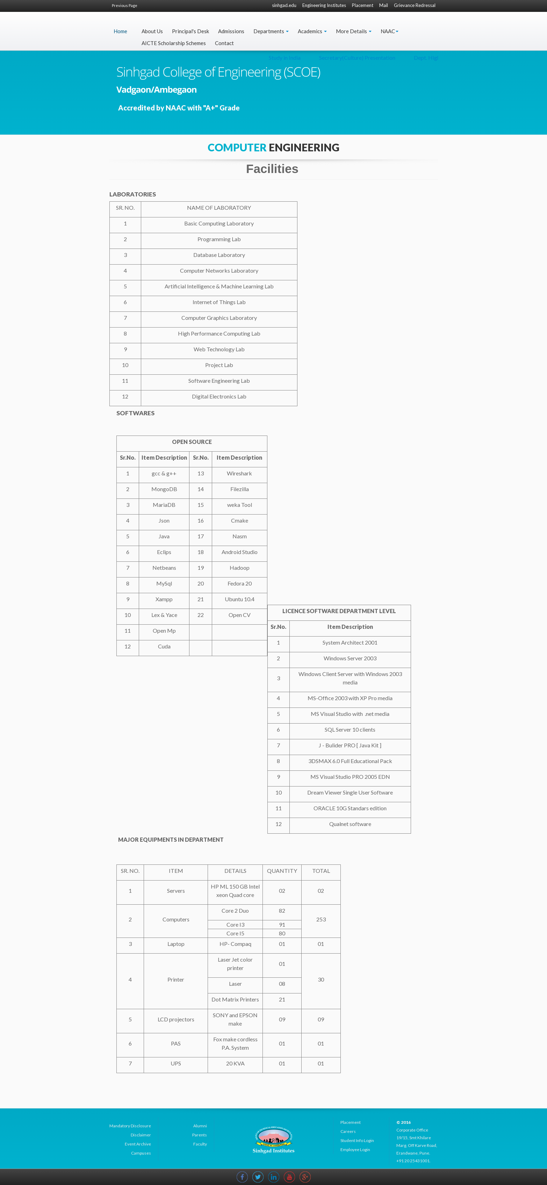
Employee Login (355, 1149)
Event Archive (138, 1144)
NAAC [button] (389, 31)
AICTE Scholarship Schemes (174, 43)
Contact (224, 43)
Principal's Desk (190, 31)
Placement (362, 5)
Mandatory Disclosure (130, 1125)
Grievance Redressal (415, 5)
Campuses (141, 1153)
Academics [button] (312, 31)
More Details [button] (354, 31)
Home (120, 31)
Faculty (200, 1144)
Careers (348, 1131)
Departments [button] (271, 31)
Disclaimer (141, 1134)
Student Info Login (357, 1140)
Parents (199, 1134)
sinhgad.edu (284, 5)
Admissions (231, 31)
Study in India (379, 57)
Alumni (200, 1125)
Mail (383, 5)
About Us (152, 31)
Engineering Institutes (324, 5)
